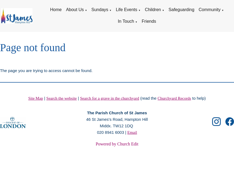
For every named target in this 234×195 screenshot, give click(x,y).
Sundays (99, 9)
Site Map (35, 98)
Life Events (126, 9)
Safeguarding (181, 9)
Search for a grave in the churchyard (109, 98)
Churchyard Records (174, 98)
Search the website (61, 98)
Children (153, 9)
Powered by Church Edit (117, 144)
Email (132, 132)
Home (56, 9)
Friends (149, 21)
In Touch (126, 21)
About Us (75, 9)
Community (209, 9)
